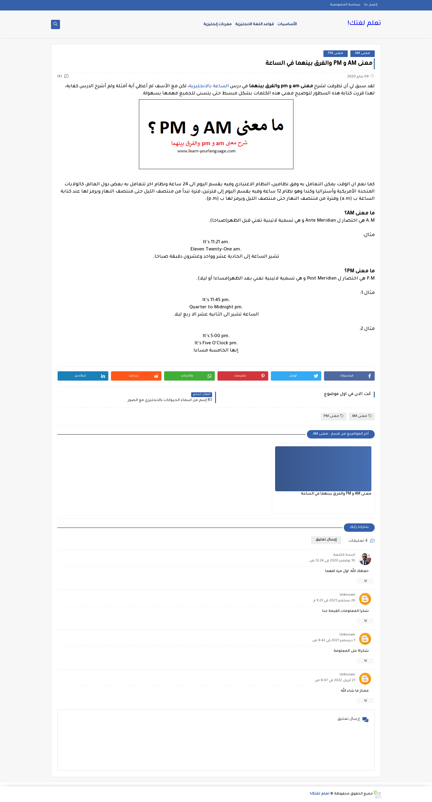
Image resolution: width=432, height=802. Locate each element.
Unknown (347, 595)
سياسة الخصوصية (345, 5)
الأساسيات (287, 24)
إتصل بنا (370, 5)
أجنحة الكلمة (344, 555)
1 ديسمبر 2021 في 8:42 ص (333, 641)
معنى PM (335, 53)
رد (365, 581)
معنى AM (362, 53)
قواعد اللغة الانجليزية (254, 24)
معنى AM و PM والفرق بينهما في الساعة (336, 494)
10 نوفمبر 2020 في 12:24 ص (332, 561)
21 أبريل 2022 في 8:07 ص (335, 681)
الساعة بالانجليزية (209, 86)
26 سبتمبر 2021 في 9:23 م (334, 601)
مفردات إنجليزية (217, 24)
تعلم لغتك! (364, 24)
